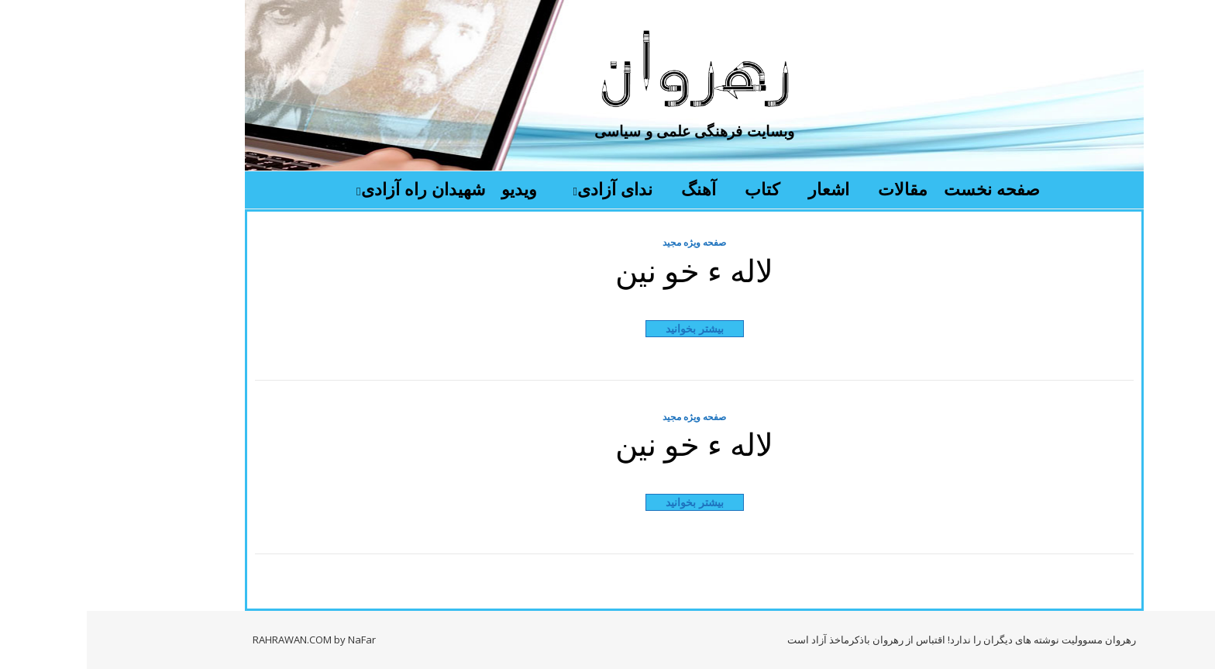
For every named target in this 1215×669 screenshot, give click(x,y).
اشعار (741, 188)
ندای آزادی (528, 188)
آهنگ (611, 188)
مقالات (816, 188)
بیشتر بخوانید (608, 328)
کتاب (675, 188)
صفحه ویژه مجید (607, 242)
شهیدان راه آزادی (336, 188)
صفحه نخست (905, 188)
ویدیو (432, 188)
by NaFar (268, 640)
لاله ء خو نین (607, 269)
